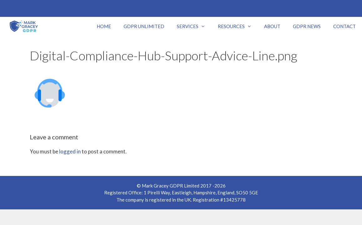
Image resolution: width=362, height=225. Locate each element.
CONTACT (344, 26)
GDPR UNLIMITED (144, 26)
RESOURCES (238, 26)
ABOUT (272, 26)
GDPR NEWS (307, 26)
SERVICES (194, 26)
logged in (70, 151)
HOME (104, 26)
